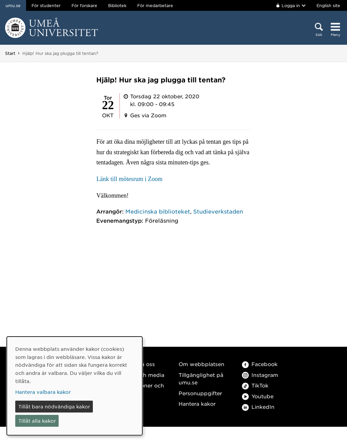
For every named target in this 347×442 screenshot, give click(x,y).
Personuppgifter (200, 393)
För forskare (84, 5)
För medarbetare (155, 5)
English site (328, 5)
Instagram (260, 374)
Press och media (142, 374)
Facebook (260, 364)
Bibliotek (117, 5)
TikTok (255, 385)
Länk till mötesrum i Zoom (129, 179)
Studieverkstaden (218, 211)
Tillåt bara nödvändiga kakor (54, 406)
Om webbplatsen (201, 364)
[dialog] (74, 386)
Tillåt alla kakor (37, 421)
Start (10, 53)
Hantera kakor (197, 403)
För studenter (46, 5)
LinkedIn (258, 406)
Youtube (257, 396)
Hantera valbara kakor (43, 392)
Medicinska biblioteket (157, 211)
